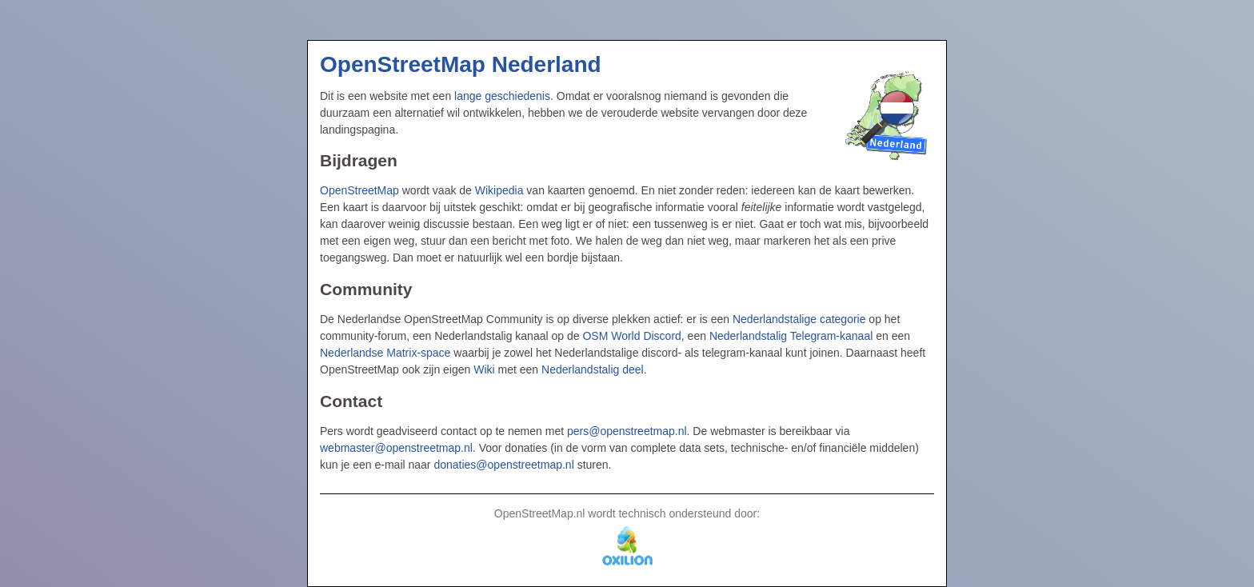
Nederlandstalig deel (592, 369)
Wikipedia (499, 190)
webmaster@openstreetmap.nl (396, 447)
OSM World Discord (631, 335)
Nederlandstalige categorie (799, 319)
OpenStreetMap (359, 190)
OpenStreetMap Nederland (460, 64)
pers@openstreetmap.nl (627, 431)
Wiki (483, 369)
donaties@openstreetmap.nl (503, 464)
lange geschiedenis (502, 96)
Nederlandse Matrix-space (385, 352)
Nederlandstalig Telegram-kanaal (791, 335)
